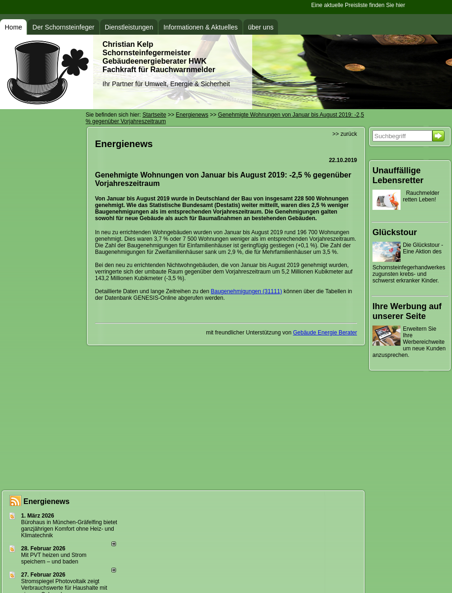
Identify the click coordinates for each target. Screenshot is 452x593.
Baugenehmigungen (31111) (246, 291)
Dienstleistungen (129, 27)
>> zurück (344, 134)
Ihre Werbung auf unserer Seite (407, 311)
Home (13, 27)
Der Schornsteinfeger (63, 27)
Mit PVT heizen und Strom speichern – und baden (54, 558)
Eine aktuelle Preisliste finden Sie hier (360, 5)
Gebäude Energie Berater (325, 332)
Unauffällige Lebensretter (397, 175)
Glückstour (394, 232)
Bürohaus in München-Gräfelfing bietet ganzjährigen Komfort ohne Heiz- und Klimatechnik (69, 529)
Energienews (46, 501)
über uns (260, 27)
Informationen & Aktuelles (200, 27)
